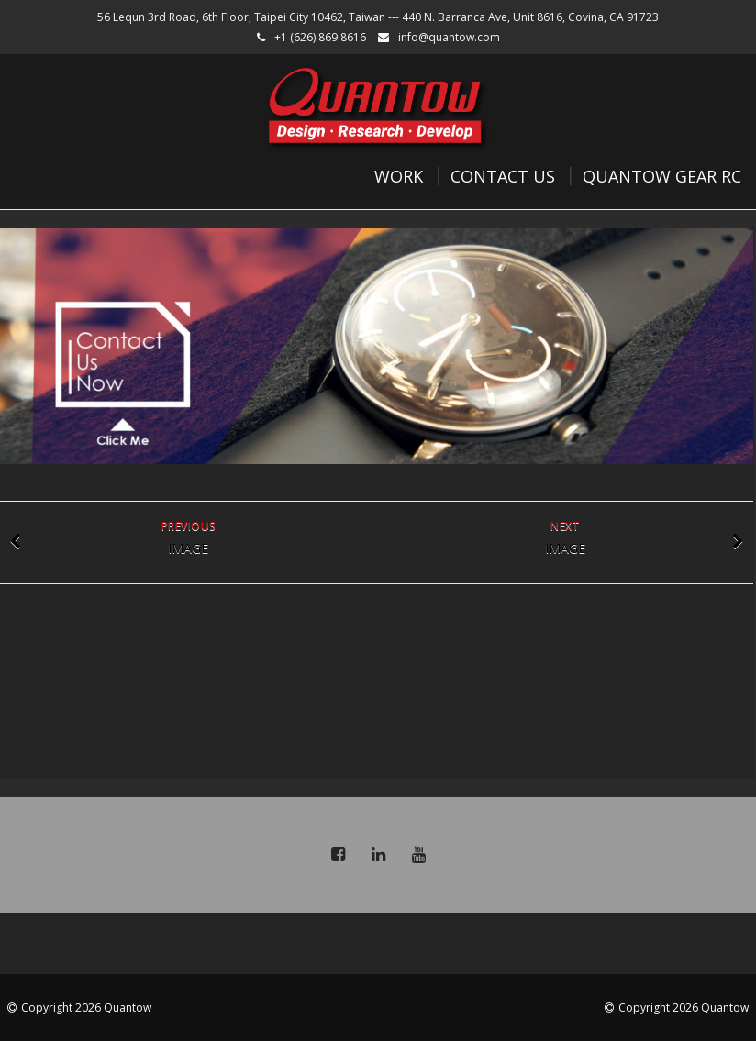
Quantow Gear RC (662, 176)
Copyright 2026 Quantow (86, 1007)
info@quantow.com (449, 37)
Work (398, 176)
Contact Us (502, 176)
